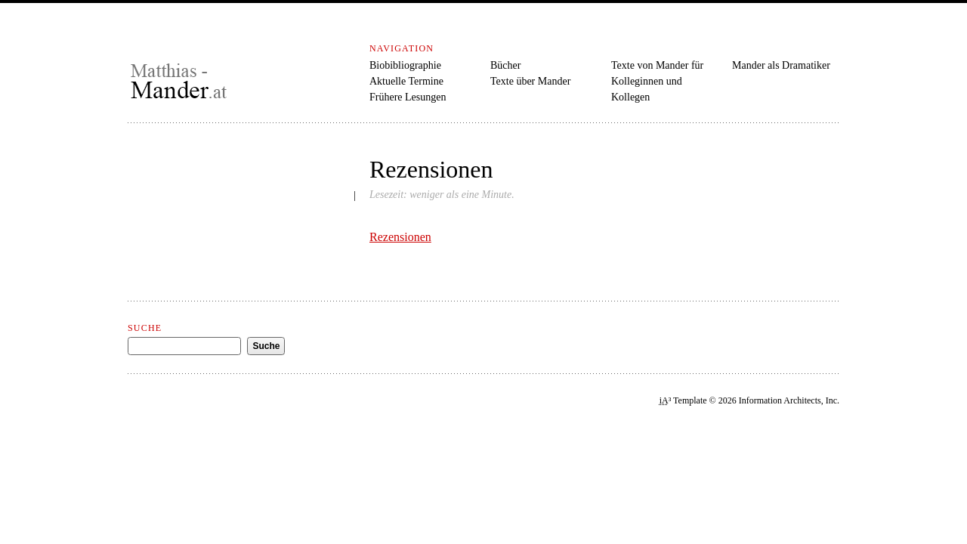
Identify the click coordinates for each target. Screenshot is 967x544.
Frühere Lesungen (407, 97)
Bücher (505, 65)
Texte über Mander (530, 81)
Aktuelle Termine (406, 81)
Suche (145, 328)
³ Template (683, 400)
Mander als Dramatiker (781, 65)
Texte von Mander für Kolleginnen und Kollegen (657, 81)
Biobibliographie (405, 65)
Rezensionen (400, 236)
